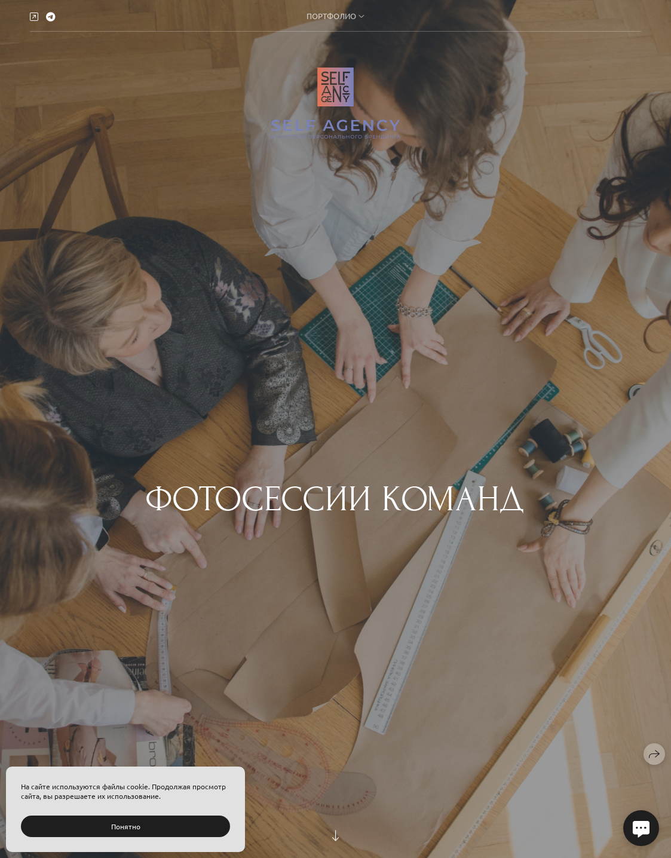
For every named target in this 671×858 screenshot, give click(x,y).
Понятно (125, 826)
